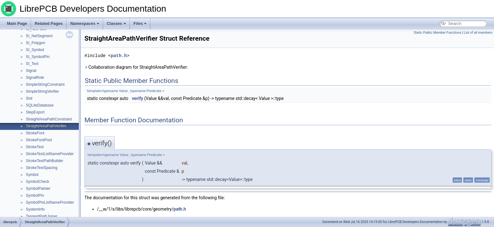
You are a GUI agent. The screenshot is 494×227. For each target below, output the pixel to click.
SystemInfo (35, 209)
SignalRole (35, 77)
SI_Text (32, 63)
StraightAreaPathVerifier (46, 126)
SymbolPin (35, 195)
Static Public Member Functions (437, 33)
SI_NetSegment (39, 36)
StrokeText (35, 147)
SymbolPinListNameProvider (50, 202)
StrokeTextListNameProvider (50, 154)
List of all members (478, 33)
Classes (116, 23)
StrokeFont (35, 133)
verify (137, 98)
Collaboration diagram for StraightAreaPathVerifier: (136, 67)
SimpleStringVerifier (42, 91)
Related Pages (49, 23)
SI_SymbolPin (37, 57)
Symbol (32, 174)
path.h (119, 56)
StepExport (35, 112)
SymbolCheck (37, 181)
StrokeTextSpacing (41, 168)
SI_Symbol (35, 50)
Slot (29, 98)
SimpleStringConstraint (45, 84)
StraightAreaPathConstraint (49, 119)
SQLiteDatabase (40, 105)
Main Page (17, 23)
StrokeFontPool (39, 140)
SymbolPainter (38, 188)
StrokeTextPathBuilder (44, 161)
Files (140, 23)
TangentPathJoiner (41, 216)
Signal (31, 70)
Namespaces (84, 23)
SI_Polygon (35, 43)
